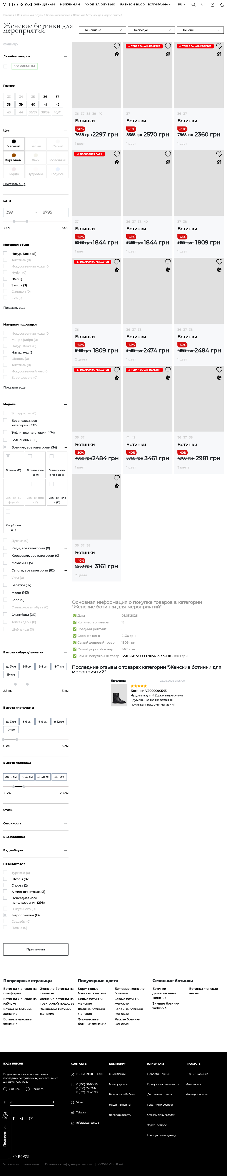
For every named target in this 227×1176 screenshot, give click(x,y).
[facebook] (14, 1118)
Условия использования (21, 1164)
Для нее (14, 1089)
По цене (188, 36)
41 (127, 444)
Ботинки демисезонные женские (164, 1000)
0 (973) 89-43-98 (87, 1092)
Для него (37, 1089)
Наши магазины (119, 1104)
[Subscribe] (50, 1102)
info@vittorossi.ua (87, 1122)
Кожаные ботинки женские (17, 1018)
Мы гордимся (118, 1084)
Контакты (79, 1063)
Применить (35, 956)
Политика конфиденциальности (68, 1164)
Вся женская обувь (30, 21)
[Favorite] (203, 8)
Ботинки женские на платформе (20, 997)
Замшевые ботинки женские (56, 1018)
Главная (8, 21)
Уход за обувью (100, 8)
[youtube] (31, 1119)
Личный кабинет (196, 1074)
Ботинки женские (58, 21)
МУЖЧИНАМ (70, 8)
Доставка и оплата (159, 1094)
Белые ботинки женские (90, 1008)
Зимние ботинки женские (165, 1012)
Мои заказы (193, 1084)
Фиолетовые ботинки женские (92, 1028)
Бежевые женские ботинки (130, 997)
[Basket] (222, 8)
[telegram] (21, 1118)
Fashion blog (132, 8)
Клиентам (155, 1063)
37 (82, 120)
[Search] (193, 8)
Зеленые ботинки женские (129, 1018)
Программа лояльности (163, 1084)
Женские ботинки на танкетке (56, 997)
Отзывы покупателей (161, 1114)
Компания (117, 1063)
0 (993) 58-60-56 (86, 1084)
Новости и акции (158, 1074)
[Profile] (212, 8)
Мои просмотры (196, 1094)
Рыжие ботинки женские (127, 1028)
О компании (117, 1074)
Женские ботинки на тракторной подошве (57, 1008)
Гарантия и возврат (160, 1104)
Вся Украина (157, 8)
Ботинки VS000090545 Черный (146, 663)
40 (100, 120)
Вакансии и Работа (122, 1094)
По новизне (92, 36)
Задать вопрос (157, 1125)
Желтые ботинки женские (91, 1018)
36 (77, 120)
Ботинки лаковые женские (17, 1028)
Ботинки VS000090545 (149, 697)
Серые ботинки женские (127, 1008)
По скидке (140, 36)
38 (88, 120)
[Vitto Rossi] (18, 8)
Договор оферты (120, 1114)
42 (133, 444)
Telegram (82, 1112)
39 (94, 120)
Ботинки (85, 127)
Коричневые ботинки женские (92, 997)
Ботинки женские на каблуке (20, 1008)
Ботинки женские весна (203, 997)
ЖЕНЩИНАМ (44, 8)
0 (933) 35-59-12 (86, 1088)
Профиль (192, 1063)
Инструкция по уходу (161, 1135)
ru (180, 8)
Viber (79, 1102)
